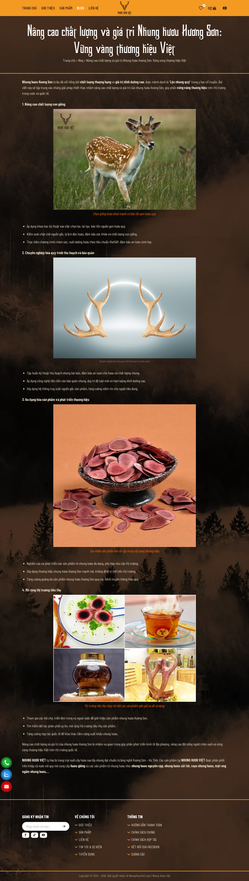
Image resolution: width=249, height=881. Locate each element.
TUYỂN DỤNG (87, 854)
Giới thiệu (48, 8)
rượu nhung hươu (202, 766)
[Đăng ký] (64, 826)
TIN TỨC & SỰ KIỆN (90, 847)
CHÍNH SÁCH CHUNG (143, 832)
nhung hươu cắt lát (177, 766)
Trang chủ (29, 8)
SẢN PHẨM (85, 832)
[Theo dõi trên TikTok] (34, 835)
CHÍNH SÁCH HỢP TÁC (144, 839)
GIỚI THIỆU (85, 825)
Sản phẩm (65, 8)
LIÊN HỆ (84, 839)
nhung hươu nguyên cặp (147, 766)
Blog (80, 8)
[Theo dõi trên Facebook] (25, 835)
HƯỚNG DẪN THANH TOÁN (146, 825)
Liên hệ (94, 8)
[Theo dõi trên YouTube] (43, 835)
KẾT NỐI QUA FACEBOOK (145, 847)
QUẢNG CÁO (138, 854)
